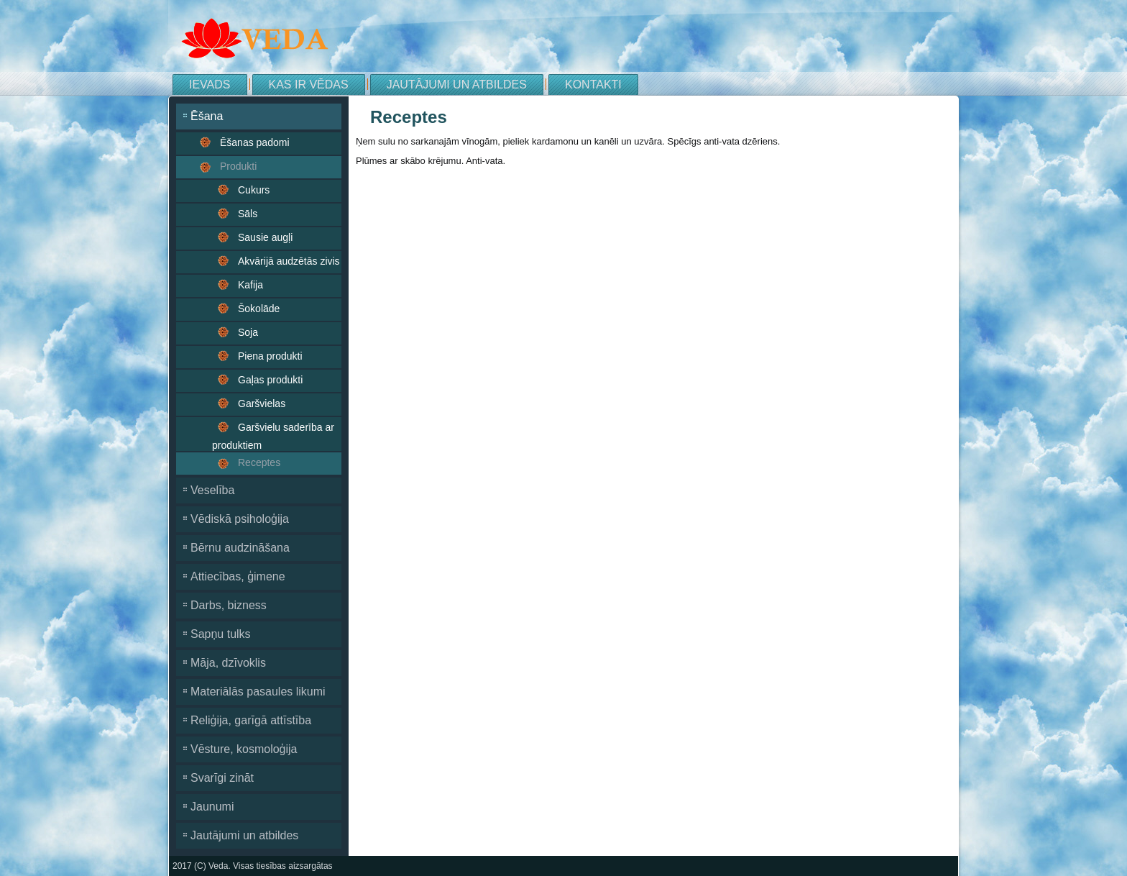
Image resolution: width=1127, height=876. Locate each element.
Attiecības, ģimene (237, 576)
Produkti (238, 166)
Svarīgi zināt (222, 778)
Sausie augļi (265, 237)
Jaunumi (212, 806)
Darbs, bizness (228, 605)
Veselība (212, 490)
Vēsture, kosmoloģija (244, 749)
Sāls (247, 213)
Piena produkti (270, 356)
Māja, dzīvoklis (228, 663)
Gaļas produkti (270, 379)
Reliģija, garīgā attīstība (250, 720)
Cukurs (254, 190)
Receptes (259, 462)
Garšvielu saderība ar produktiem (273, 436)
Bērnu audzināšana (240, 548)
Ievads (210, 84)
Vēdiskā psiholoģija (239, 519)
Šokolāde (259, 308)
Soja (248, 332)
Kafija (250, 285)
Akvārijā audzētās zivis (289, 261)
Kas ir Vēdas (309, 84)
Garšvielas (261, 403)
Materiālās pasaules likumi (258, 691)
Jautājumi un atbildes (457, 84)
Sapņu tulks (220, 634)
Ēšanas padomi (255, 142)
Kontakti (593, 84)
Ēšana (206, 116)
